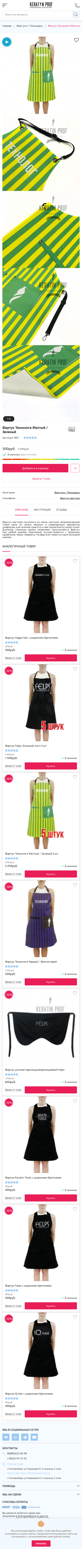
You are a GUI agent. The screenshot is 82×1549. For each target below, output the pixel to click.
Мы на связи (11, 1494)
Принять (41, 1543)
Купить (50, 657)
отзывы (61, 509)
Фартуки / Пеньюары (30, 25)
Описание (21, 509)
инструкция (42, 509)
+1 (75, 468)
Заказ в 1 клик (41, 478)
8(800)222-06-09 (17, 1453)
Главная (6, 25)
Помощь (8, 1486)
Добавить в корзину (35, 468)
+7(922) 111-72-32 (17, 1458)
